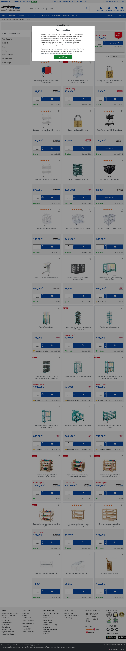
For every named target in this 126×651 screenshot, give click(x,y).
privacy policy (45, 53)
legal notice (67, 53)
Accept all (63, 57)
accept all (67, 43)
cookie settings (58, 49)
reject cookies (74, 49)
